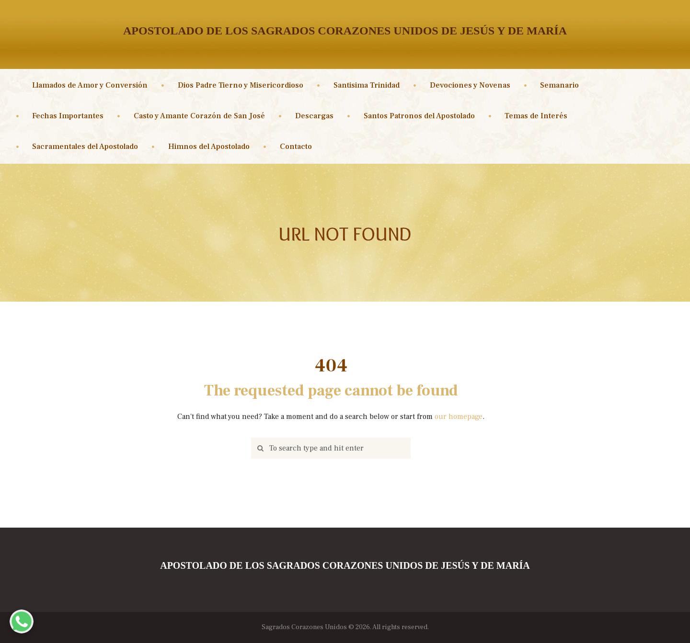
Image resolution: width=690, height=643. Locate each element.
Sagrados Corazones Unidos (304, 627)
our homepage (459, 416)
